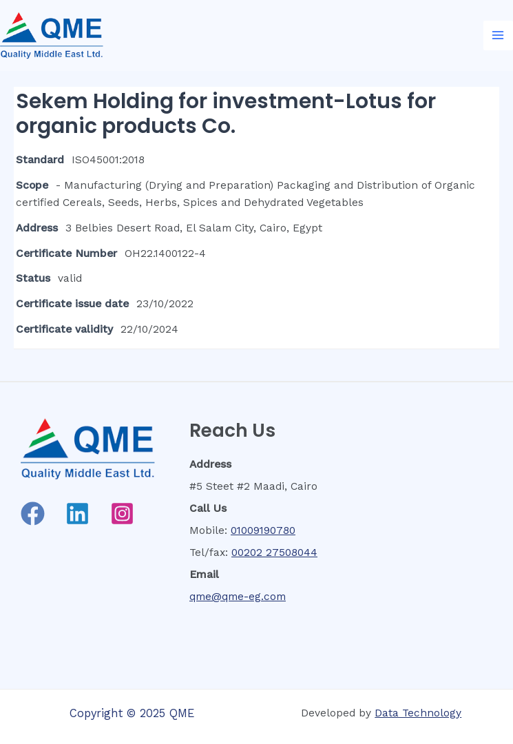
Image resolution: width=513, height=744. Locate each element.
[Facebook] (33, 514)
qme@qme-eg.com (237, 596)
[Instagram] (122, 514)
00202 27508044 (274, 552)
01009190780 (263, 530)
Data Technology (418, 713)
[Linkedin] (77, 514)
